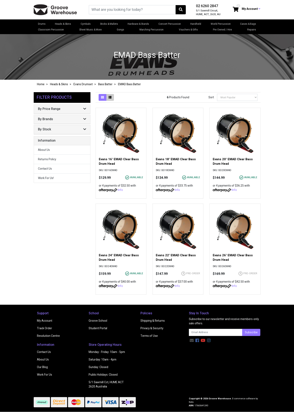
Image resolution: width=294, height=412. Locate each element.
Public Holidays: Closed (103, 375)
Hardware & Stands (138, 24)
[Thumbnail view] (102, 97)
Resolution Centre (48, 336)
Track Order (44, 328)
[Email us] (192, 341)
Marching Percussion (151, 29)
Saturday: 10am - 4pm (102, 359)
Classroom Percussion (51, 29)
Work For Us (44, 375)
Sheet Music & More (90, 29)
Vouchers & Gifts (188, 29)
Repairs (251, 29)
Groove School (98, 321)
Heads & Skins (63, 24)
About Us (44, 150)
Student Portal (98, 328)
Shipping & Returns (152, 321)
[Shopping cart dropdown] (235, 9)
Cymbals (86, 24)
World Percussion (221, 24)
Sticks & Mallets (109, 24)
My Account (44, 321)
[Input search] (132, 9)
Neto (191, 402)
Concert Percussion (169, 24)
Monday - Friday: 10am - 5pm (107, 352)
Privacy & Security (151, 328)
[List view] (110, 97)
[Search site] (181, 9)
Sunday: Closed (98, 367)
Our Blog (42, 367)
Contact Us (45, 169)
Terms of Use (149, 336)
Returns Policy (47, 159)
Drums (42, 24)
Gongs (120, 29)
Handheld (195, 24)
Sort (211, 97)
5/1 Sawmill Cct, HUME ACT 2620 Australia (106, 384)
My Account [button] (251, 9)
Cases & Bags (248, 24)
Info (120, 190)
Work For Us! (46, 178)
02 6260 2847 (207, 6)
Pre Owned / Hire (222, 29)
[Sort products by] (237, 97)
